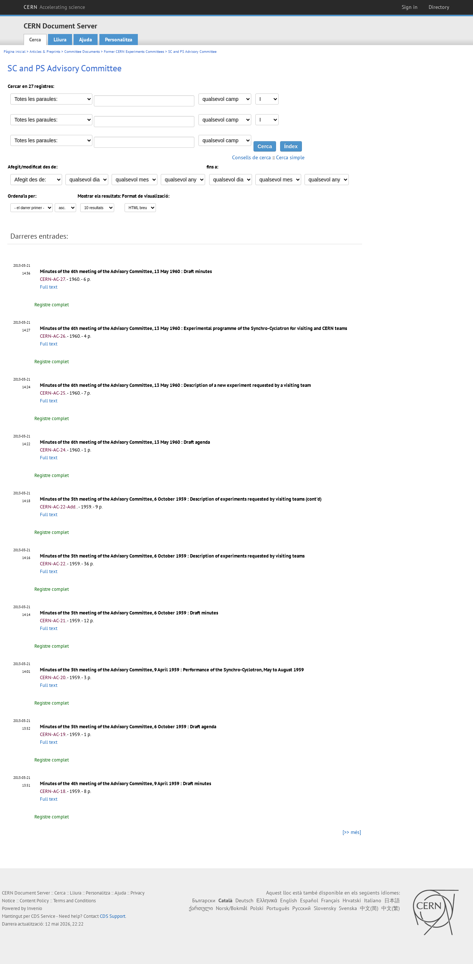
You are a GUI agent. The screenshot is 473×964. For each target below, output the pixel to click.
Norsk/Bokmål (231, 908)
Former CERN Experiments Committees (134, 51)
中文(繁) (390, 908)
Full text (48, 287)
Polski (256, 908)
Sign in (410, 7)
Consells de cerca (251, 157)
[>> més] (352, 832)
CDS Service (43, 916)
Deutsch (244, 900)
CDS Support (112, 916)
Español (309, 900)
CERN (54, 7)
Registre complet (51, 305)
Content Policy (34, 900)
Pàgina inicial (14, 51)
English (288, 900)
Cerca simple (290, 157)
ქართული (201, 908)
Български (203, 900)
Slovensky (325, 908)
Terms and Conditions (74, 900)
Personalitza (118, 39)
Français (330, 900)
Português (277, 908)
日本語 (392, 900)
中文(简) (369, 908)
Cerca (35, 39)
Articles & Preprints (45, 51)
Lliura (60, 39)
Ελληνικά (266, 900)
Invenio (34, 908)
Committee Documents (82, 51)
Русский (301, 908)
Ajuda (85, 39)
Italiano (372, 900)
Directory (439, 7)
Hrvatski (352, 900)
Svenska (348, 908)
